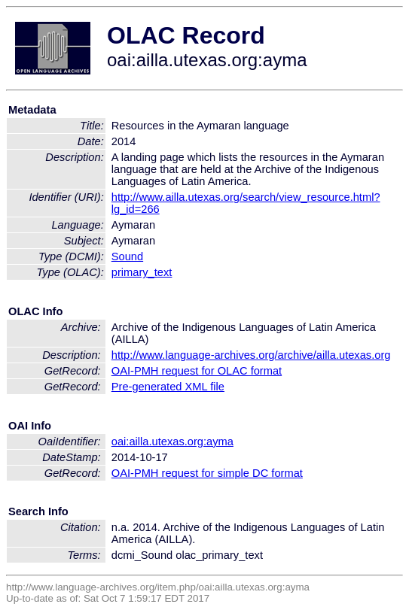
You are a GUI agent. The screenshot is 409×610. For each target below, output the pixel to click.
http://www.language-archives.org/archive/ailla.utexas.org (251, 355)
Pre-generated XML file (167, 387)
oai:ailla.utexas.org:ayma (172, 441)
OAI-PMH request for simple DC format (207, 473)
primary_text (141, 272)
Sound (127, 256)
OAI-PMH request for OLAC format (196, 371)
